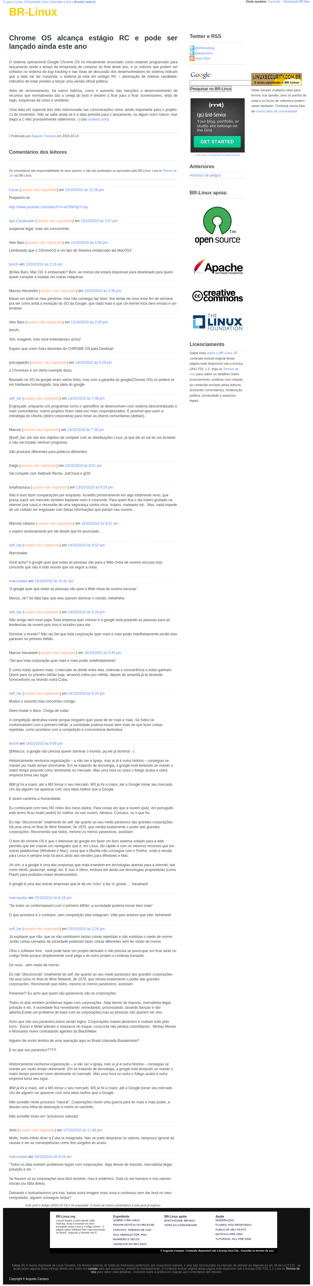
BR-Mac (304, 1)
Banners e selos (126, 1239)
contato (93, 1268)
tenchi (14, 264)
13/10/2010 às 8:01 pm (83, 466)
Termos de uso (139, 1229)
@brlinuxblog (204, 48)
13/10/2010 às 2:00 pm (89, 243)
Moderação (224, 1220)
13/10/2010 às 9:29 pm (94, 487)
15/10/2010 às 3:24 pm (86, 929)
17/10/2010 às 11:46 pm (82, 1130)
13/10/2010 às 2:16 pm (44, 264)
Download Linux (37, 2)
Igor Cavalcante (21, 221)
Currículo (274, 1)
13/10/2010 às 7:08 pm (86, 398)
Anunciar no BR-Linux (130, 1244)
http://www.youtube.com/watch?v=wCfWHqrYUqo (48, 207)
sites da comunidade (180, 1225)
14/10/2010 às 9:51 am (99, 523)
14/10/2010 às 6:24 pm (86, 693)
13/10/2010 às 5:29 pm (93, 362)
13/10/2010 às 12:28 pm (84, 190)
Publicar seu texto (230, 1229)
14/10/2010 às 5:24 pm (86, 612)
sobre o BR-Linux (219, 353)
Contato (119, 1229)
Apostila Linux (61, 2)
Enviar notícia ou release (133, 1224)
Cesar (14, 190)
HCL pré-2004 (241, 1238)
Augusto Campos (43, 136)
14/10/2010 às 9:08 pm (44, 743)
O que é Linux (13, 2)
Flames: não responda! (233, 1224)
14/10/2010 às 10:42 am (54, 581)
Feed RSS (202, 58)
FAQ (116, 1234)
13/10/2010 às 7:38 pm (85, 430)
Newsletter (129, 1234)
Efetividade (291, 1)
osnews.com (98, 119)
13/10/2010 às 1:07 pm (99, 221)
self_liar (15, 398)
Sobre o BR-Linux (126, 1220)
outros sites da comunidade (276, 111)
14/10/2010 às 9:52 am (86, 545)
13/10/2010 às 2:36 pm (102, 291)
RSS (144, 1234)
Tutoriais (223, 1238)
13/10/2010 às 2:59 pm (89, 322)
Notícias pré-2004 (229, 1234)
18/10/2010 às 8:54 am (53, 1157)
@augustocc (204, 53)
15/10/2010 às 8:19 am (53, 898)
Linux (13, 19)
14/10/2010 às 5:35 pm (102, 653)
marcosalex (18, 581)
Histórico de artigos (205, 175)
